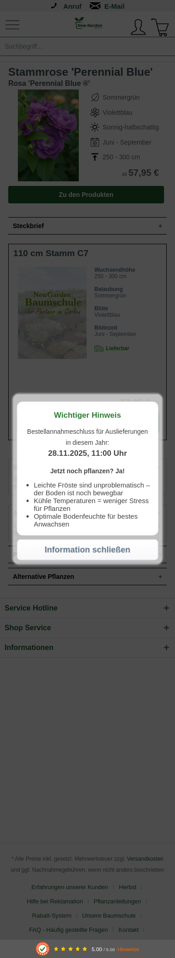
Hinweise (128, 949)
